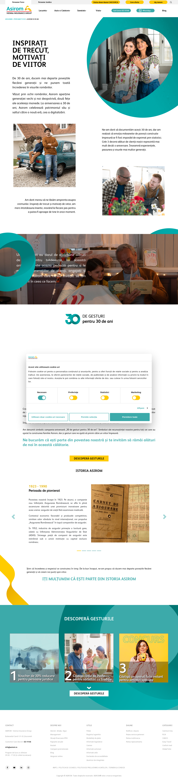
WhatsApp (145, 10)
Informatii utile (92, 753)
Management (55, 735)
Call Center (121, 11)
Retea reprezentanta (134, 742)
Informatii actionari (93, 749)
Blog (164, 10)
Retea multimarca (133, 738)
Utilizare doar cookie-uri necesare (48, 417)
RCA (164, 735)
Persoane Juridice (45, 2)
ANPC (55, 768)
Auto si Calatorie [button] (62, 10)
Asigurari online (56, 756)
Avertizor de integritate (95, 760)
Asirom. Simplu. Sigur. (58, 731)
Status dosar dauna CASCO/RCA (105, 2)
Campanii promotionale (59, 749)
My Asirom (158, 2)
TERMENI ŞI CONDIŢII (117, 768)
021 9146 (27, 742)
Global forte (166, 749)
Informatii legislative (94, 742)
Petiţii (88, 731)
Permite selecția (89, 417)
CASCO (165, 738)
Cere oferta (134, 2)
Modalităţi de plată (93, 738)
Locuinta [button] (43, 10)
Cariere (89, 745)
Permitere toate (129, 417)
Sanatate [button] (81, 10)
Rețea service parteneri (135, 735)
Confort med (167, 745)
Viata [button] (98, 10)
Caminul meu (167, 731)
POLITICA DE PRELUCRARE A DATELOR (92, 768)
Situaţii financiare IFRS (59, 738)
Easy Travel (166, 742)
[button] (13, 517)
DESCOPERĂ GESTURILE (89, 458)
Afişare (140, 408)
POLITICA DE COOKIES (67, 768)
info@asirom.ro (11, 747)
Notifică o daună (132, 731)
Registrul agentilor (93, 735)
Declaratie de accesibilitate (97, 756)
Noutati (53, 745)
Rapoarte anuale (56, 742)
